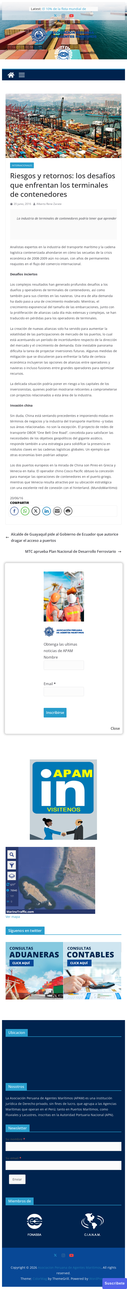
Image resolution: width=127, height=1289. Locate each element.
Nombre (51, 657)
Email (50, 683)
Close (115, 728)
